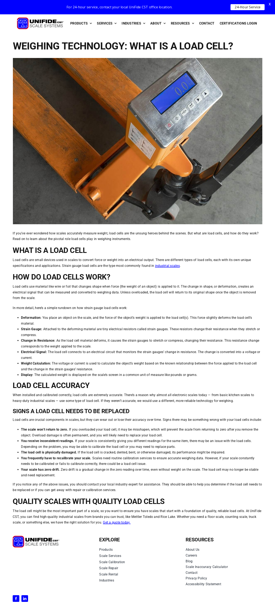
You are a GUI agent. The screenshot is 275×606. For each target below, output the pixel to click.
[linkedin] (24, 598)
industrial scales (167, 266)
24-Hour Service (247, 7)
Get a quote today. (116, 522)
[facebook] (16, 598)
